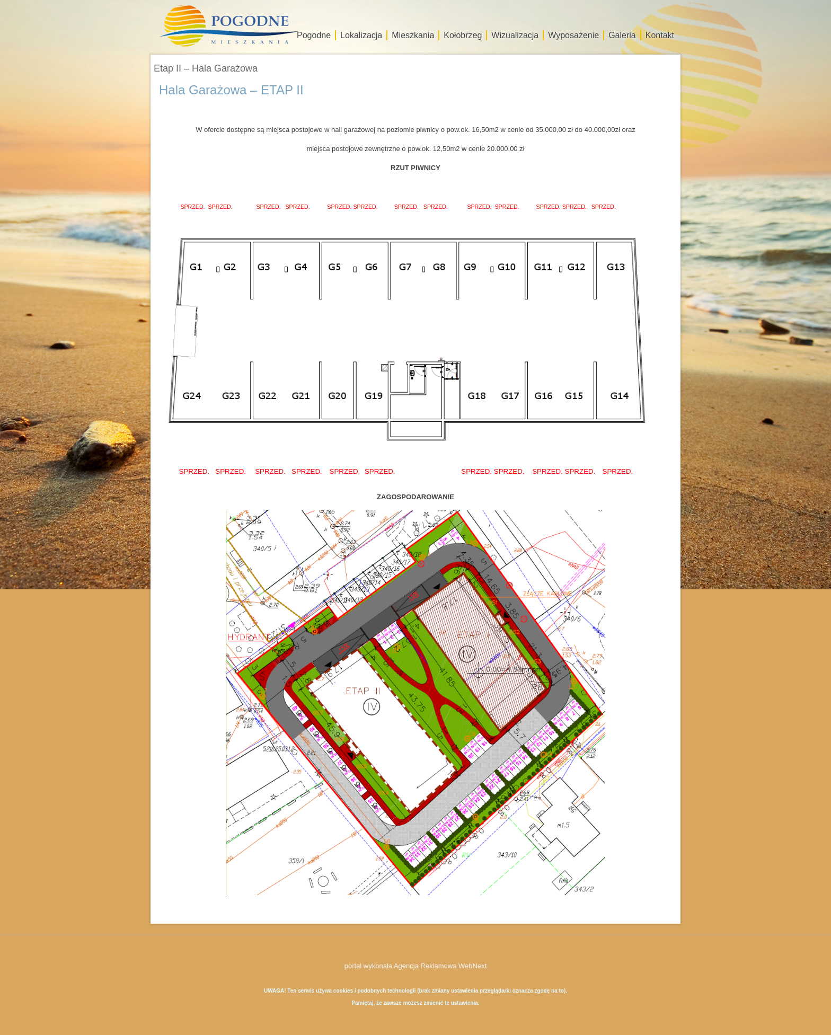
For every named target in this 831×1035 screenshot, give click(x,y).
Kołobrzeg (463, 35)
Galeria (622, 35)
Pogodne (314, 35)
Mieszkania (413, 35)
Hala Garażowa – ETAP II (231, 90)
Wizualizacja (514, 35)
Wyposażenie (573, 35)
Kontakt (660, 35)
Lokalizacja (361, 35)
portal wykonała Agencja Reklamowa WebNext (415, 966)
